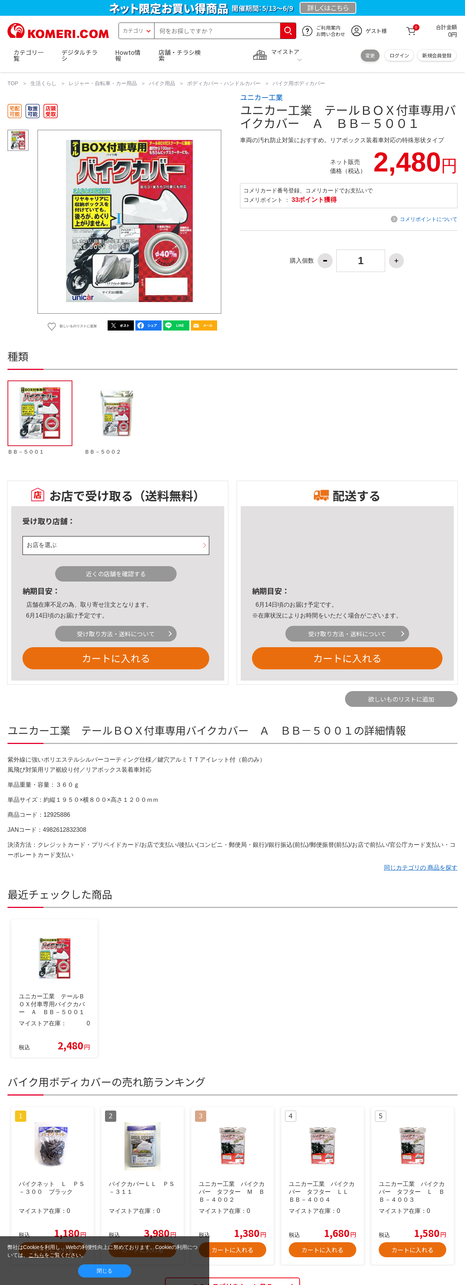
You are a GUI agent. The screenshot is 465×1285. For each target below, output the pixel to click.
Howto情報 (128, 55)
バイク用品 (162, 83)
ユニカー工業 (261, 97)
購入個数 (302, 261)
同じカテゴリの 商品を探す (421, 867)
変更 (370, 55)
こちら (36, 1255)
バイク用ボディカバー (299, 83)
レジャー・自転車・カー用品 (103, 83)
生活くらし (43, 83)
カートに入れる (116, 658)
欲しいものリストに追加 (401, 698)
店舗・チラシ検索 (180, 55)
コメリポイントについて (429, 219)
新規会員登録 (437, 55)
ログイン (399, 55)
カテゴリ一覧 (29, 55)
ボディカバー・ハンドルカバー (224, 83)
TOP (13, 83)
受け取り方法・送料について (116, 633)
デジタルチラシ (80, 55)
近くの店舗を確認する (116, 573)
